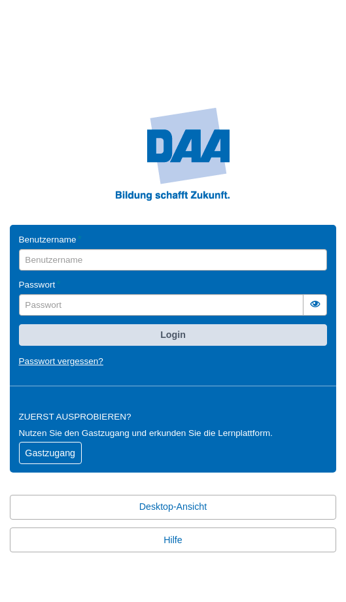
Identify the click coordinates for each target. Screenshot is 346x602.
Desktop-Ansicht (173, 506)
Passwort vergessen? (61, 361)
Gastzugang (50, 453)
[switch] (315, 305)
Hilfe (173, 540)
